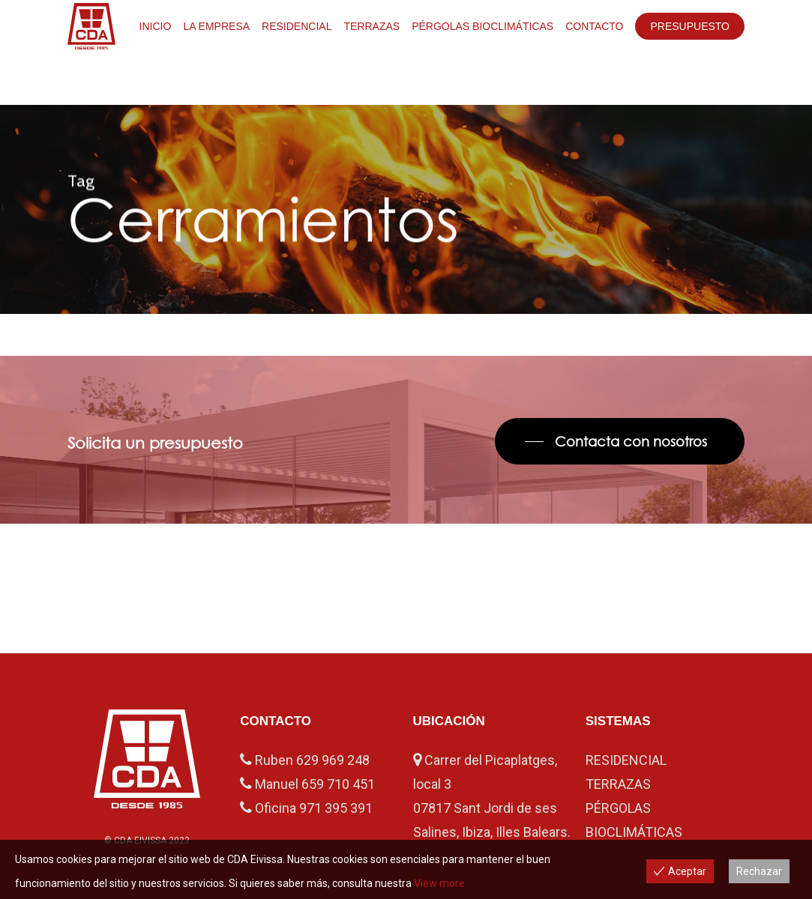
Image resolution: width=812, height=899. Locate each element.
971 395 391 (336, 808)
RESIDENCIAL (626, 760)
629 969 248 (333, 760)
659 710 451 (338, 784)
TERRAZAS (618, 784)
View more (439, 883)
